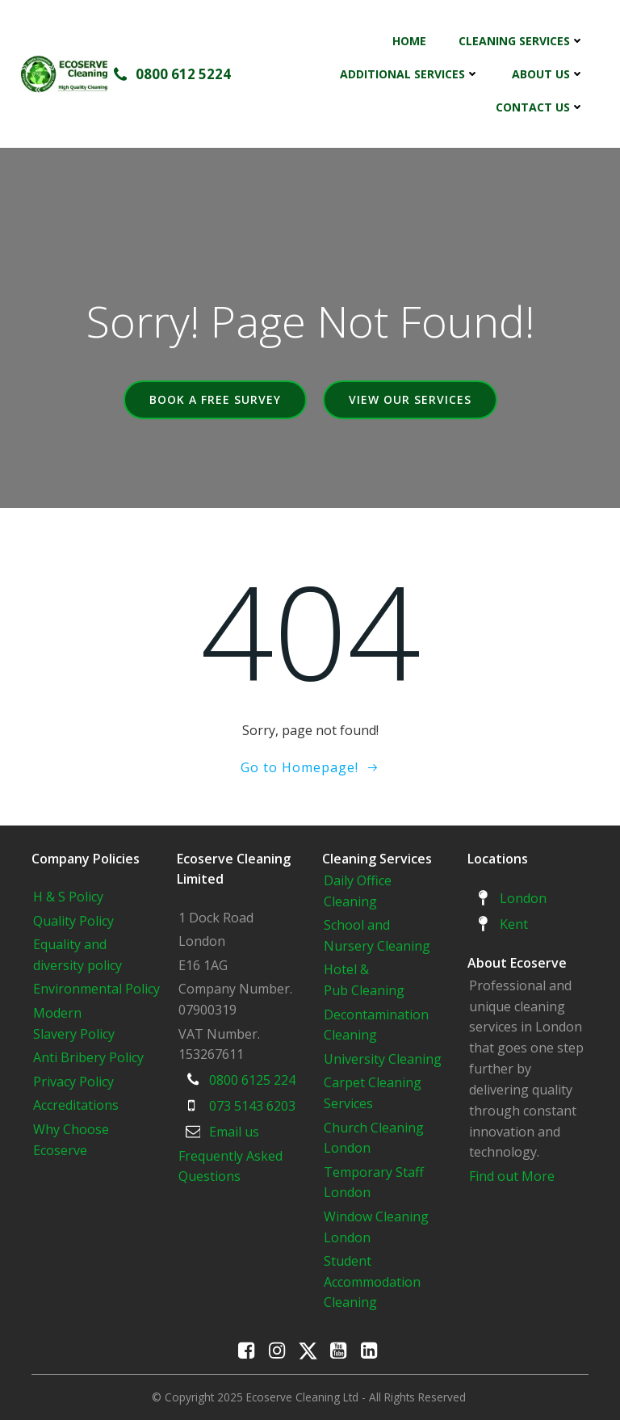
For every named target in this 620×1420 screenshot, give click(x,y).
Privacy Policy (73, 1081)
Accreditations (76, 1105)
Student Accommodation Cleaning (372, 1281)
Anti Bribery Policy (88, 1057)
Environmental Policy (96, 989)
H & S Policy (68, 896)
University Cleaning (384, 1059)
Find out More (512, 1176)
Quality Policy (73, 921)
